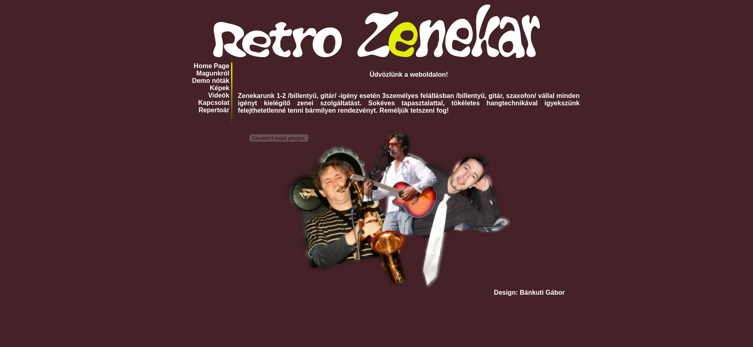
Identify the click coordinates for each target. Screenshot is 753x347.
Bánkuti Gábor (542, 292)
